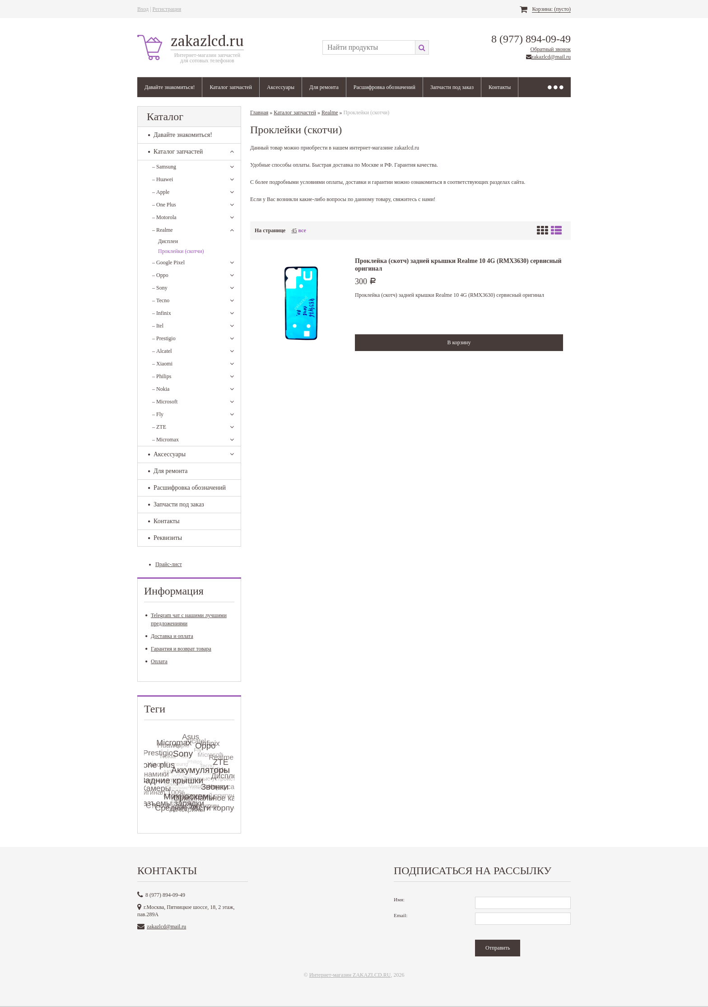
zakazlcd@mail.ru (551, 57)
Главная (259, 112)
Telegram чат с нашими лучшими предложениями (186, 619)
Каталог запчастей (231, 87)
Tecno (160, 300)
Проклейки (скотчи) (181, 251)
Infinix (161, 313)
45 (294, 230)
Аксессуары (280, 87)
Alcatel (162, 351)
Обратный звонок (550, 49)
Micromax (165, 439)
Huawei (162, 179)
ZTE (159, 427)
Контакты (500, 87)
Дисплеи (168, 241)
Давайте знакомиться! (169, 87)
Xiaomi (162, 364)
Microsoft (164, 401)
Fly (157, 414)
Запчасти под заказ (452, 87)
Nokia (160, 389)
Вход (143, 9)
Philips (161, 376)
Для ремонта (324, 87)
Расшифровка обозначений (384, 87)
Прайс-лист (168, 564)
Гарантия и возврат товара (178, 649)
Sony (160, 288)
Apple (160, 192)
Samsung (164, 167)
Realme (162, 230)
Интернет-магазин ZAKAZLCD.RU (350, 975)
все (302, 230)
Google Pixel (168, 262)
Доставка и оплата (169, 636)
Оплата (156, 661)
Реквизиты (165, 537)
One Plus (164, 204)
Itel (157, 326)
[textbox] (368, 47)
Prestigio (164, 338)
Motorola (164, 217)
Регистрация (167, 9)
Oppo (160, 275)
